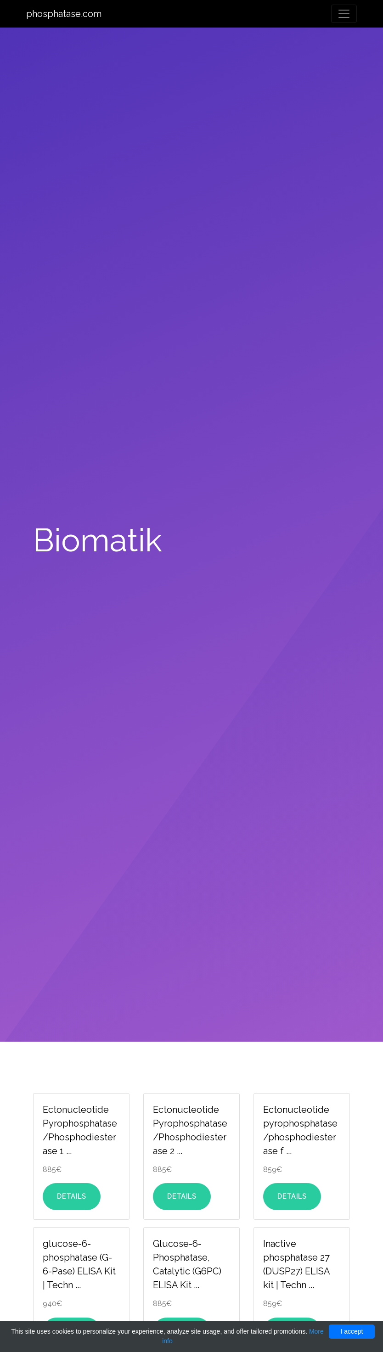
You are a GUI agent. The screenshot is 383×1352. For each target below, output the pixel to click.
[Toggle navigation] (344, 14)
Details (71, 1196)
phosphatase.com (63, 13)
